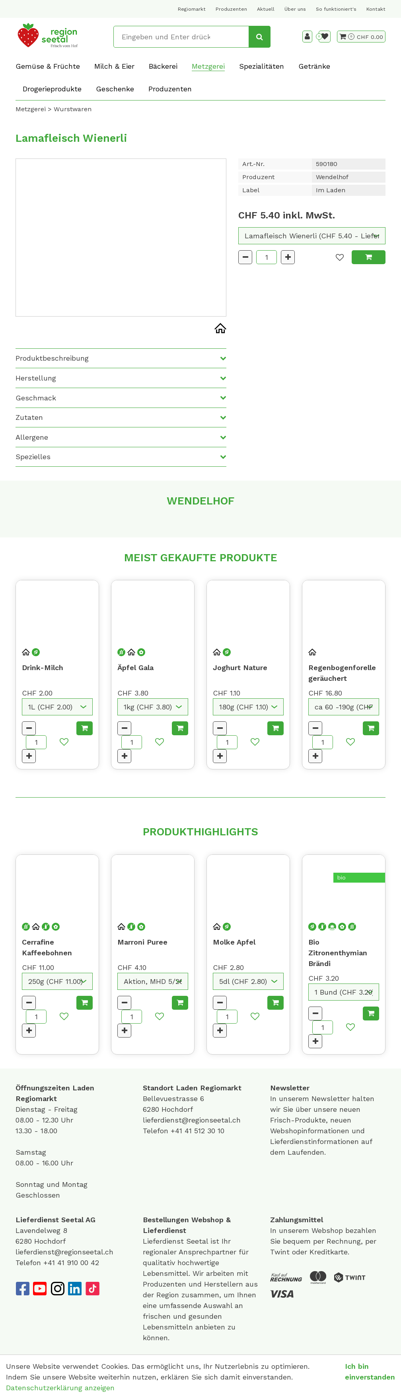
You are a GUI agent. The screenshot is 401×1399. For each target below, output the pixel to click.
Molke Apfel (234, 942)
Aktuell (265, 9)
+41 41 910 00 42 (71, 1262)
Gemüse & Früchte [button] (48, 66)
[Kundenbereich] (307, 36)
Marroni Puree (142, 942)
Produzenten (231, 9)
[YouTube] (40, 1288)
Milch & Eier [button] (114, 66)
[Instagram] (57, 1288)
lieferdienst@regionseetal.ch (192, 1120)
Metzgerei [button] (208, 66)
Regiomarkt (192, 9)
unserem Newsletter (315, 1098)
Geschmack (36, 398)
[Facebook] (22, 1288)
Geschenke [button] (115, 89)
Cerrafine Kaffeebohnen (47, 947)
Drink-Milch (42, 667)
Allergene (32, 437)
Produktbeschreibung (52, 358)
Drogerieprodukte (52, 89)
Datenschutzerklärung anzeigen (60, 1388)
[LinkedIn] (75, 1288)
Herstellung (36, 378)
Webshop (207, 1219)
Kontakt (375, 9)
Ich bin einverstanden (370, 1371)
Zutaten (29, 417)
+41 (178, 1131)
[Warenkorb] (346, 36)
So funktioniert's (336, 9)
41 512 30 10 (204, 1131)
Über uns (295, 9)
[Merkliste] (324, 36)
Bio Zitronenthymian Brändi (337, 953)
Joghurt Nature (240, 667)
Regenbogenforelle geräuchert (342, 672)
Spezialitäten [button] (261, 66)
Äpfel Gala (135, 667)
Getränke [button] (314, 66)
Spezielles (33, 456)
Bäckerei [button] (163, 66)
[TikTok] (92, 1288)
